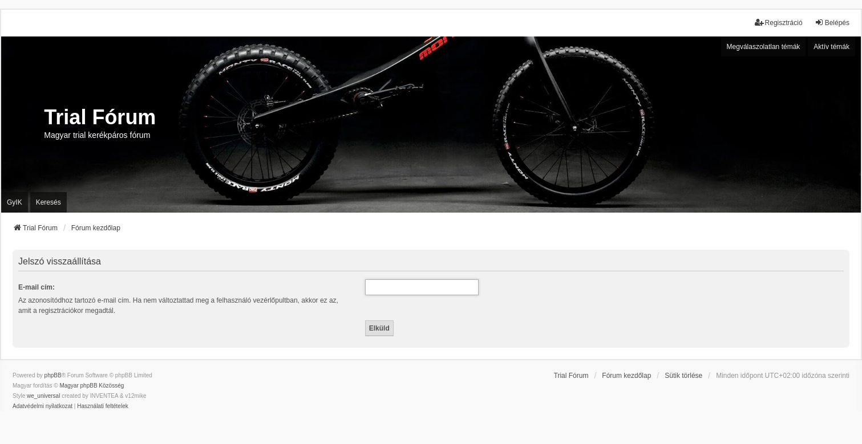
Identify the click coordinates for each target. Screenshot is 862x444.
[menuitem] (42, 406)
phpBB (53, 375)
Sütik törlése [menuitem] (683, 376)
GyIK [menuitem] (14, 202)
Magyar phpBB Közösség (91, 385)
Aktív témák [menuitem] (831, 47)
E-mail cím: (36, 287)
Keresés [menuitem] (48, 202)
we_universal (43, 396)
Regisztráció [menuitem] (779, 22)
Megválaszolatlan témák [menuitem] (763, 47)
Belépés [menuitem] (832, 22)
